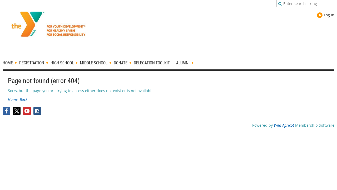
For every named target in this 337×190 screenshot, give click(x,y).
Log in (329, 14)
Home (13, 99)
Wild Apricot (284, 125)
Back (23, 99)
